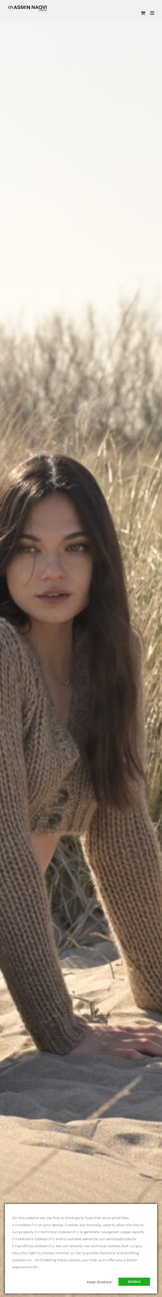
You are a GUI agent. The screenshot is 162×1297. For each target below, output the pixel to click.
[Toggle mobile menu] (152, 13)
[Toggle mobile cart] (143, 13)
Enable (134, 1281)
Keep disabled (99, 1282)
